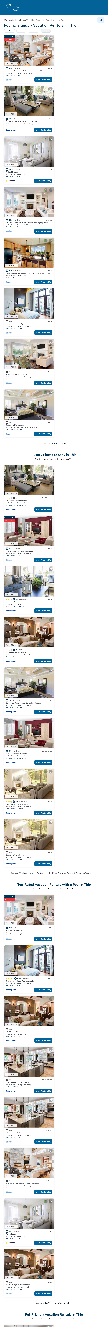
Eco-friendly (37, 1119)
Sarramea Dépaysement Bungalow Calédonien (24, 394)
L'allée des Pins (12, 568)
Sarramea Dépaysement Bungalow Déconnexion (76, 792)
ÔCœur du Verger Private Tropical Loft (72, 70)
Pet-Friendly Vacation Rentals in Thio (51, 810)
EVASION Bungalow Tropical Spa (19, 443)
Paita (69, 74)
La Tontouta (65, 348)
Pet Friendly (15, 1119)
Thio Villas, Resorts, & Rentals (70, 462)
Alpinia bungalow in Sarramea (69, 668)
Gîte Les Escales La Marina (68, 394)
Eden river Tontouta (14, 742)
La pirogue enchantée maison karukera (72, 867)
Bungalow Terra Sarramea (16, 219)
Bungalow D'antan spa (66, 219)
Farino (19, 672)
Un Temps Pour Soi (13, 344)
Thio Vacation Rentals (58, 237)
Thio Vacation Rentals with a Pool (58, 686)
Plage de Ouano (64, 1220)
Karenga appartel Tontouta (68, 344)
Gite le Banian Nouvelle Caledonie (70, 294)
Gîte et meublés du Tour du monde (71, 518)
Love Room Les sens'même (16, 294)
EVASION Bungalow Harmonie (69, 742)
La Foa (19, 871)
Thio (18, 74)
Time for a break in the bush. (17, 967)
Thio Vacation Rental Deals (58, 1035)
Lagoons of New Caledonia (17, 1228)
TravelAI (20, 1317)
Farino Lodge (11, 668)
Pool (6, 1119)
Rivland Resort (12, 120)
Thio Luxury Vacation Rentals (31, 462)
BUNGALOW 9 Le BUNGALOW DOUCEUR (73, 1016)
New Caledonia (10, 298)
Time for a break (12, 917)
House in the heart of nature (17, 867)
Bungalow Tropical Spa (66, 170)
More (46, 31)
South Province (10, 74)
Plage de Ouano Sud (14, 1213)
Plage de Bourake (13, 1220)
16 (76, 1074)
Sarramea (71, 174)
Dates (9, 31)
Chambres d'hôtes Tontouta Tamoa (71, 967)
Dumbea (19, 523)
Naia (12, 174)
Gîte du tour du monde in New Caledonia (73, 618)
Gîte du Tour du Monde (15, 618)
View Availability (42, 78)
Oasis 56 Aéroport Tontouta (68, 568)
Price (21, 31)
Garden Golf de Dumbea (67, 1213)
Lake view (26, 1119)
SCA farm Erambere (14, 518)
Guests (34, 31)
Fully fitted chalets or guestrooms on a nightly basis (78, 120)
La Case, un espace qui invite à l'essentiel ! (23, 1016)
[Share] (100, 20)
